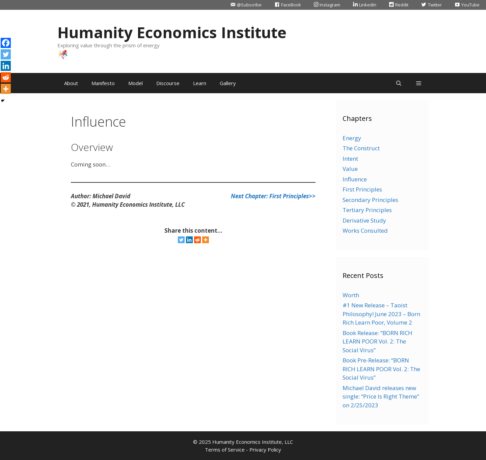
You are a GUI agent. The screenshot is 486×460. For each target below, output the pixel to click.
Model (135, 83)
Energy (352, 138)
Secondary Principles (370, 200)
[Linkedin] (189, 239)
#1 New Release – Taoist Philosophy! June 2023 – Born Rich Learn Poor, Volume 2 (381, 313)
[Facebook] (6, 43)
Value (350, 169)
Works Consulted (365, 230)
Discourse (168, 83)
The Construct (361, 148)
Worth (351, 295)
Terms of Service (225, 449)
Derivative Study (364, 220)
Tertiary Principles (367, 210)
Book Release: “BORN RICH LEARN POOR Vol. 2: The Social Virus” (377, 341)
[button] (419, 83)
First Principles (362, 189)
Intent (350, 158)
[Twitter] (181, 239)
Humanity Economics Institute (172, 32)
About (71, 83)
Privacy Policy (265, 449)
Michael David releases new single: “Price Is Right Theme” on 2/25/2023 (381, 396)
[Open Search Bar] (398, 83)
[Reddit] (197, 239)
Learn (199, 83)
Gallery (228, 83)
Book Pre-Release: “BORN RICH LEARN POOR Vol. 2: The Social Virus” (381, 368)
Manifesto (103, 83)
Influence (355, 179)
